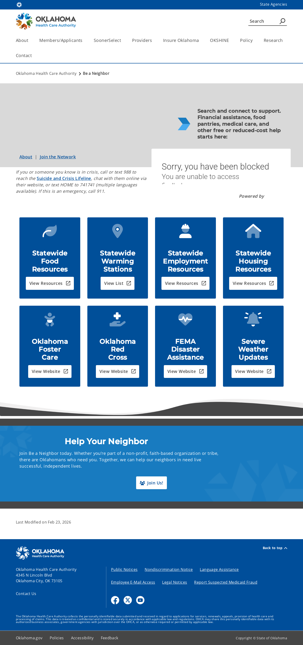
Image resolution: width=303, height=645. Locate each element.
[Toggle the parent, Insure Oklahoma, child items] (200, 40)
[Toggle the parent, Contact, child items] (33, 55)
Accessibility (82, 638)
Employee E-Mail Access (133, 582)
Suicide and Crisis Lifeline (64, 178)
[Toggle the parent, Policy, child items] (254, 40)
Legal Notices (174, 582)
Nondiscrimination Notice (169, 569)
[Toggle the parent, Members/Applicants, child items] (84, 40)
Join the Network (58, 157)
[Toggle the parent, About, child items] (29, 40)
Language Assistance (219, 569)
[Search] (267, 21)
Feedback (109, 638)
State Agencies (273, 4)
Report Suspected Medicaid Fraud (225, 582)
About (25, 157)
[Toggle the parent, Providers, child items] (153, 40)
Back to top (275, 548)
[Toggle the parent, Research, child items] (284, 40)
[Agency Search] (282, 21)
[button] (50, 283)
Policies (57, 638)
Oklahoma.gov (29, 638)
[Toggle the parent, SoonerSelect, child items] (122, 40)
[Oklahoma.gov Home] (19, 4)
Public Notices (124, 569)
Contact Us (26, 593)
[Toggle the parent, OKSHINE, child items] (230, 40)
